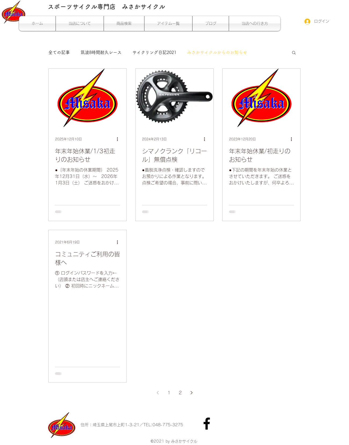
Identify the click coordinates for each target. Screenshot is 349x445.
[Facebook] (207, 423)
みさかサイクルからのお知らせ (217, 52)
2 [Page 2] (180, 393)
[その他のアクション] (119, 139)
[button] (293, 53)
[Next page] (191, 392)
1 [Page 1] (169, 393)
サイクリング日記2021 (154, 52)
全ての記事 (59, 52)
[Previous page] (157, 392)
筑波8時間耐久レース (101, 52)
